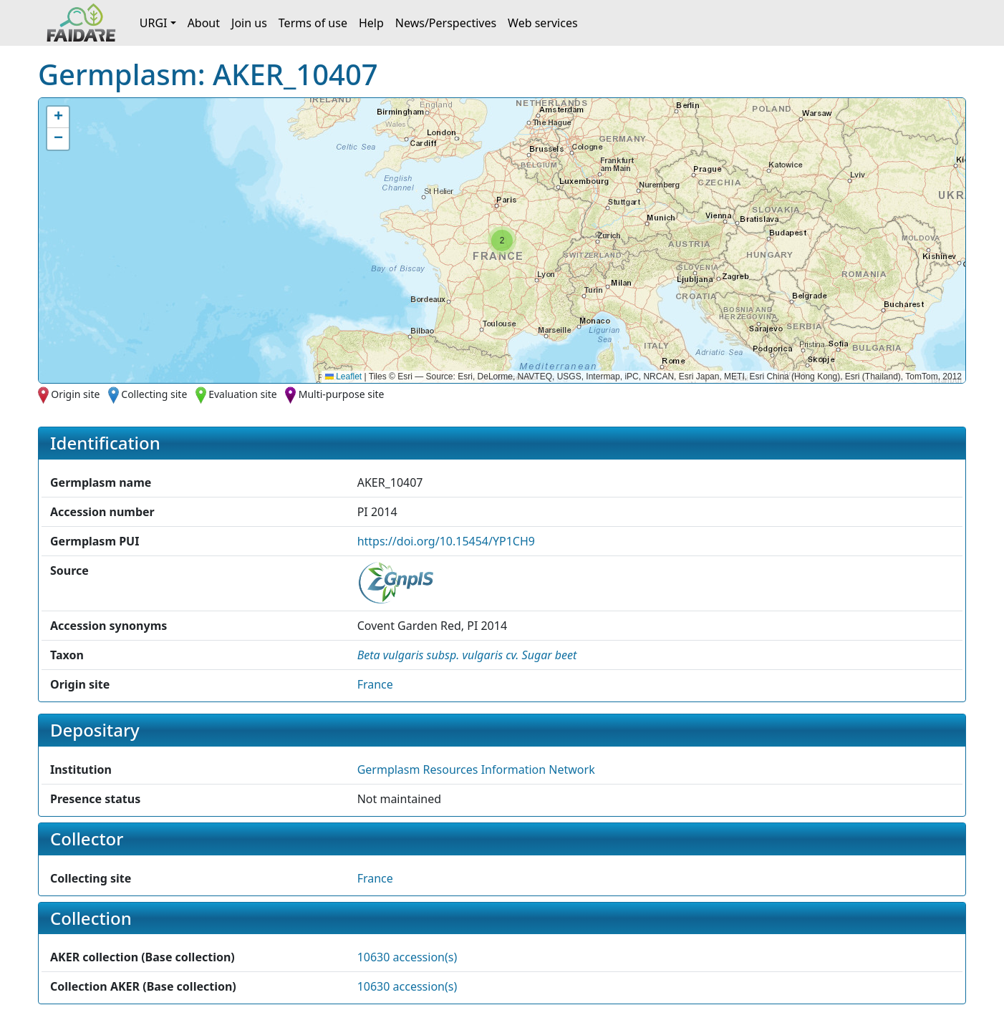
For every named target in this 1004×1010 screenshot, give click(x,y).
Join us (249, 23)
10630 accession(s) (407, 957)
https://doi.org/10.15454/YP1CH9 (446, 541)
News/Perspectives (445, 23)
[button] (502, 240)
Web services (543, 23)
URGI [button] (154, 23)
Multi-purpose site (342, 394)
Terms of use (313, 23)
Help (371, 23)
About (204, 23)
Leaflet (343, 377)
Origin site (75, 394)
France (375, 684)
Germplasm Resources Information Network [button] (476, 769)
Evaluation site (242, 394)
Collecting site (154, 394)
